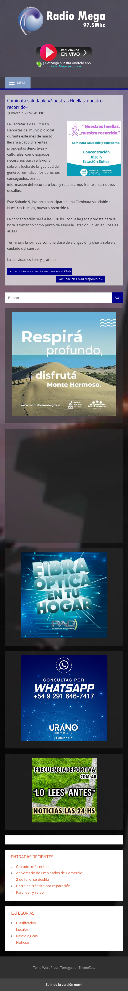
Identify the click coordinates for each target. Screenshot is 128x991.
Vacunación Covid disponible (79, 278)
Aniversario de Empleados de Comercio (49, 872)
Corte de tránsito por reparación (43, 885)
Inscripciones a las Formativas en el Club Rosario (47, 270)
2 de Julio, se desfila (32, 879)
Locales (22, 929)
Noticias (22, 942)
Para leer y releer (30, 892)
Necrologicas (27, 935)
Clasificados (26, 922)
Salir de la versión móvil (64, 985)
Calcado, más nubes (32, 866)
